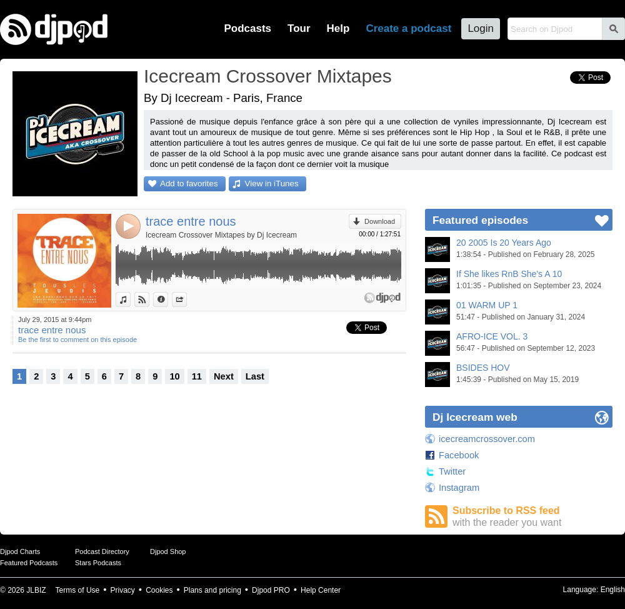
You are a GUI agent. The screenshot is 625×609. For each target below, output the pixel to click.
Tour (299, 28)
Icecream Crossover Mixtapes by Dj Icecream (221, 235)
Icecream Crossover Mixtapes (268, 76)
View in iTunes (272, 183)
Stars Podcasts (98, 562)
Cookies (159, 590)
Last (255, 376)
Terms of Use (78, 590)
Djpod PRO (271, 590)
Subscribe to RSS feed (532, 516)
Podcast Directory (102, 551)
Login (481, 28)
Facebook (459, 455)
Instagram (459, 488)
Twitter (452, 471)
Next (224, 376)
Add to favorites (189, 183)
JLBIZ (36, 590)
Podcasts (247, 28)
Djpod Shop (168, 551)
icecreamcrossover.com (487, 439)
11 (197, 376)
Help (338, 28)
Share (186, 299)
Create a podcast (408, 28)
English (613, 589)
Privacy (123, 590)
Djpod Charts (20, 551)
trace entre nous (191, 221)
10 (174, 376)
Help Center (321, 590)
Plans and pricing (212, 590)
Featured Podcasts (29, 562)
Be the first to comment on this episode (77, 339)
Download (379, 221)
